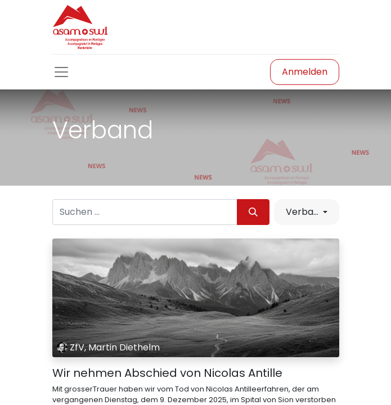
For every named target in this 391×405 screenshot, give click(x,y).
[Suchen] (253, 212)
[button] (306, 212)
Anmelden (304, 71)
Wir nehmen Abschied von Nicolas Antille (167, 373)
